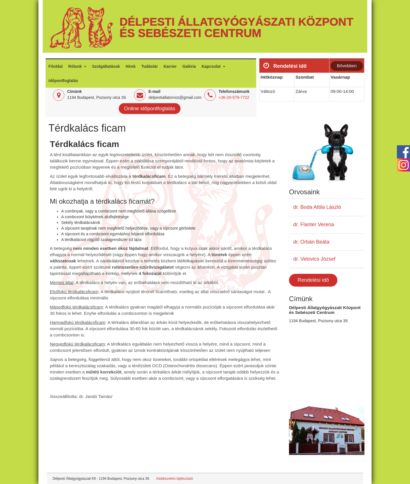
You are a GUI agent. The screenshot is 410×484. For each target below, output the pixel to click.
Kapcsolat (212, 66)
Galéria (189, 66)
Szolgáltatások (106, 66)
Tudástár (149, 66)
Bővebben (346, 65)
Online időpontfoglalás (149, 108)
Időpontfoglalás (63, 80)
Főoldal (55, 66)
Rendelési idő (313, 280)
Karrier (170, 66)
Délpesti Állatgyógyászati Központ (236, 22)
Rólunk (75, 66)
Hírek (131, 66)
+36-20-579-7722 (234, 97)
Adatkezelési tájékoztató (174, 479)
